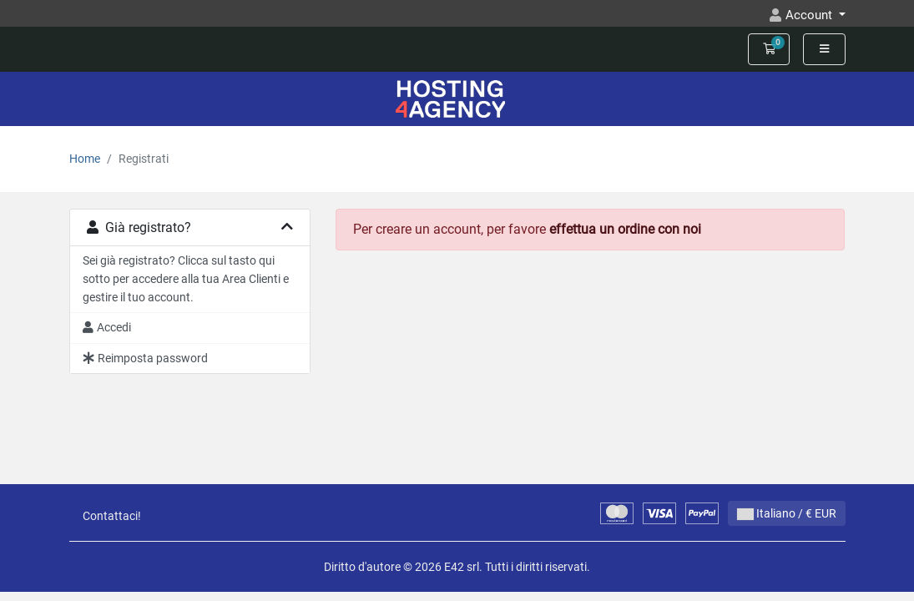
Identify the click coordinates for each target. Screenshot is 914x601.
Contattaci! (112, 516)
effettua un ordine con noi (625, 229)
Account (810, 15)
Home (84, 159)
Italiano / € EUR (786, 513)
